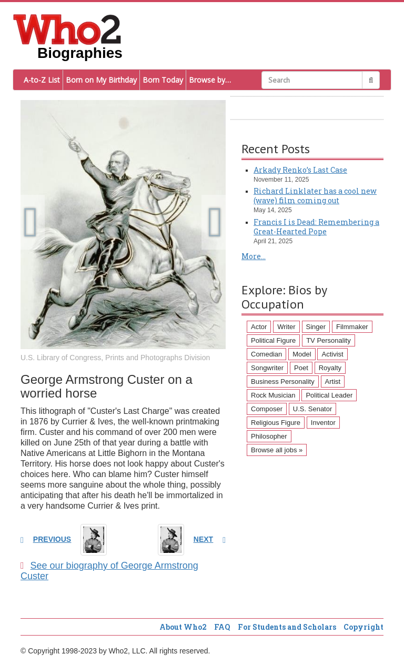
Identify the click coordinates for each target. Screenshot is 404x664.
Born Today (163, 80)
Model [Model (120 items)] (301, 354)
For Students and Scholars (287, 627)
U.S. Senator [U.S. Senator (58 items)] (312, 409)
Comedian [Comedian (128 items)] (266, 354)
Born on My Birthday (101, 80)
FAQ (222, 627)
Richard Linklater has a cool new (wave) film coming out (315, 195)
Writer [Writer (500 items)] (286, 327)
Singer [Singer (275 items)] (316, 327)
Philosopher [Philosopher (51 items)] (269, 436)
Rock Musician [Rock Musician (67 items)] (273, 395)
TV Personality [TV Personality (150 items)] (328, 340)
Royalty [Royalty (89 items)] (330, 368)
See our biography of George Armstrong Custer (109, 570)
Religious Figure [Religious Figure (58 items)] (275, 423)
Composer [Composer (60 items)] (266, 409)
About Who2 (183, 627)
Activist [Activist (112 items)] (332, 354)
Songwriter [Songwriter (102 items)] (267, 368)
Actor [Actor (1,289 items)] (259, 327)
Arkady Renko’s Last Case (300, 170)
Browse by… (210, 80)
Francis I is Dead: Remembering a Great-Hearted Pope (316, 226)
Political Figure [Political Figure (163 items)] (273, 340)
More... (253, 256)
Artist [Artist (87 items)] (333, 381)
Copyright (363, 627)
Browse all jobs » (276, 450)
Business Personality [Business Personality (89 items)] (283, 381)
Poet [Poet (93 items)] (301, 368)
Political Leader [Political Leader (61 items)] (329, 395)
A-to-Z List (42, 80)
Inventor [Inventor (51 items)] (323, 423)
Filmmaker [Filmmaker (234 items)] (352, 327)
